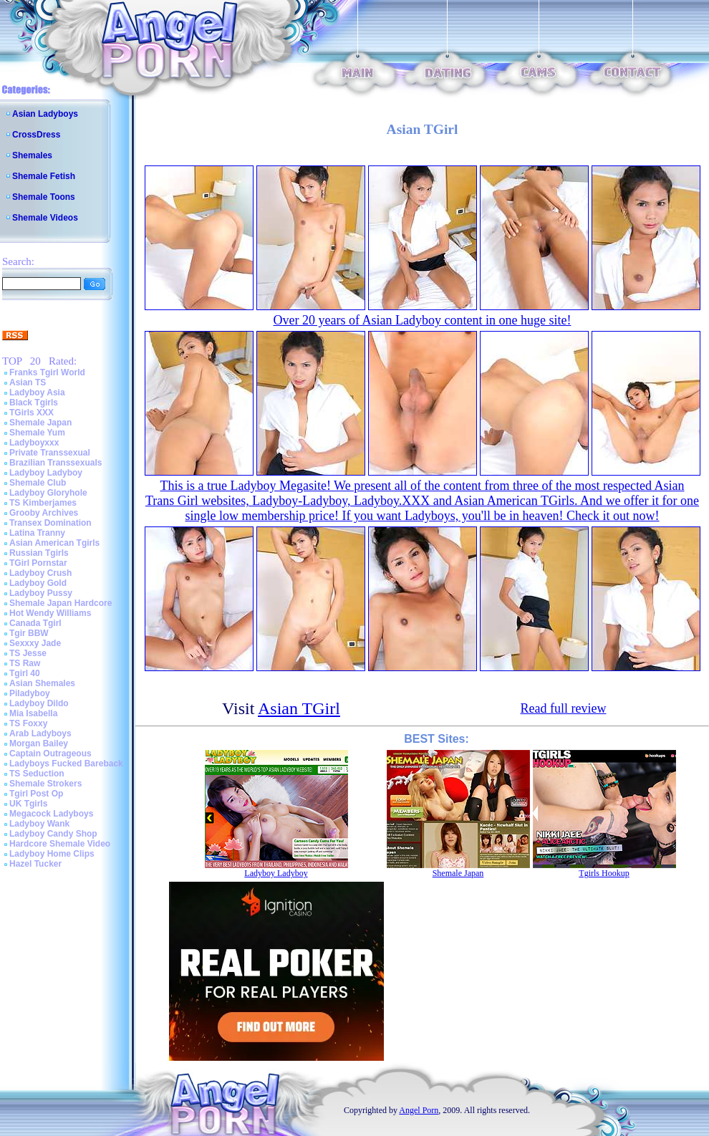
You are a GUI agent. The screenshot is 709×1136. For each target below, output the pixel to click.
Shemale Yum (37, 433)
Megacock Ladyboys (51, 814)
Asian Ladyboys (45, 114)
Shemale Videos (45, 218)
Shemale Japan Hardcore (60, 603)
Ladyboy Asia (37, 393)
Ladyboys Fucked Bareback (66, 764)
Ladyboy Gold (38, 583)
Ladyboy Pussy (40, 593)
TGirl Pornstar (38, 563)
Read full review (564, 708)
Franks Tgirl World (47, 372)
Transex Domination (50, 523)
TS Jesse (28, 653)
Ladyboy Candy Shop (53, 834)
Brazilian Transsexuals (55, 463)
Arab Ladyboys (40, 733)
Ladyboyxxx (34, 443)
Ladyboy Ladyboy (45, 473)
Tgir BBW (29, 633)
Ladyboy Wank (39, 824)
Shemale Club (37, 483)
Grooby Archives (43, 513)
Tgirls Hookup (604, 873)
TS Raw (24, 663)
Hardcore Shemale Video (59, 844)
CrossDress (36, 135)
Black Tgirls (33, 403)
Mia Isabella (33, 713)
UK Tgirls (28, 804)
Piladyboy (29, 693)
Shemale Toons (43, 197)
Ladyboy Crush (40, 573)
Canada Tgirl (35, 623)
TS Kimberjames (43, 503)
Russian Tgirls (39, 553)
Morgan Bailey (38, 743)
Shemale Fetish (43, 176)
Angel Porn (418, 1110)
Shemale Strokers (45, 784)
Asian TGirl (299, 708)
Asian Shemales (42, 683)
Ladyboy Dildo (39, 703)
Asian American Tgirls (54, 543)
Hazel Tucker (35, 864)
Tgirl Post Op (36, 794)
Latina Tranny (37, 533)
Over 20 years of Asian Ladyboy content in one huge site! (422, 320)
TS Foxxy (28, 723)
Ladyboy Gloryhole (48, 493)
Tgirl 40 (24, 673)
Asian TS (27, 382)
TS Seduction (36, 774)
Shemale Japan (40, 423)
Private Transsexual (49, 453)
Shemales (32, 155)
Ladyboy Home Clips (52, 854)
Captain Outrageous (50, 753)
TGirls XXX (31, 413)
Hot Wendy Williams (50, 613)
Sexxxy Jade (35, 643)
